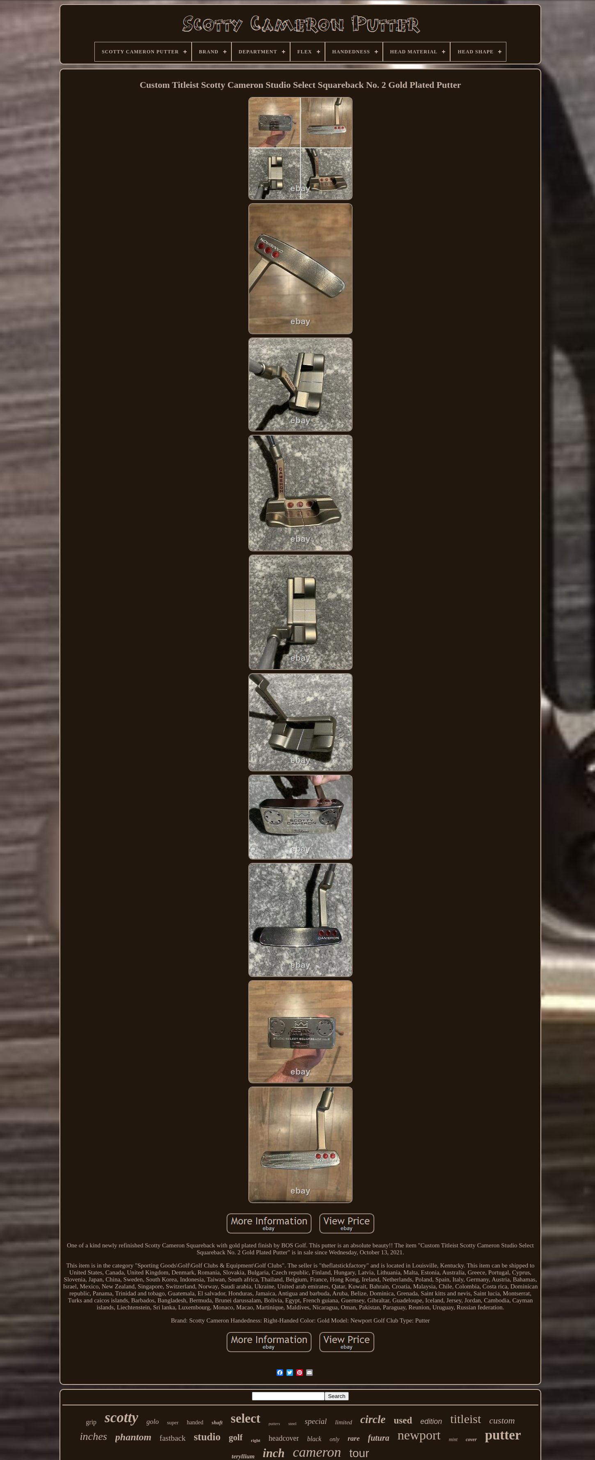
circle (372, 1419)
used (403, 1420)
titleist (465, 1419)
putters (274, 1423)
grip (91, 1422)
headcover (284, 1438)
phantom (133, 1437)
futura (378, 1437)
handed (195, 1422)
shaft (217, 1422)
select (245, 1418)
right (255, 1440)
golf (236, 1437)
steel (292, 1423)
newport (419, 1435)
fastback (172, 1438)
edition (431, 1421)
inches (93, 1436)
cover (471, 1439)
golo (152, 1422)
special (316, 1421)
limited (343, 1422)
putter (503, 1435)
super (172, 1422)
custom (502, 1420)
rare (353, 1438)
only (334, 1439)
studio (207, 1436)
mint (453, 1439)
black (314, 1438)
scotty (121, 1418)
